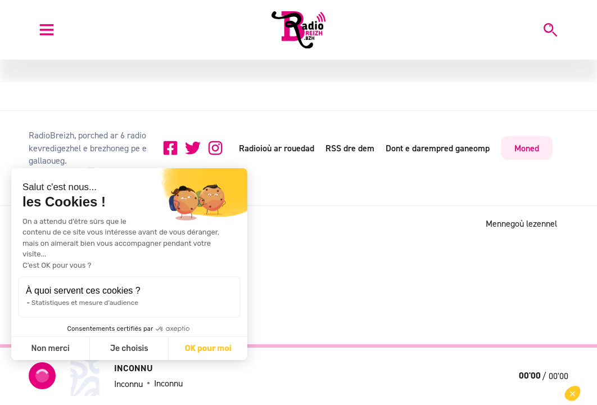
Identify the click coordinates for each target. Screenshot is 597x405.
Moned (526, 148)
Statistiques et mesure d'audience (84, 303)
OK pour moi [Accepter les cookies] (208, 348)
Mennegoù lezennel (521, 223)
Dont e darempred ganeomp (438, 148)
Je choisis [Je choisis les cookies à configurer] (129, 348)
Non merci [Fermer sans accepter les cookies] (50, 348)
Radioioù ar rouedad (276, 148)
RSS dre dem (349, 148)
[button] (572, 393)
